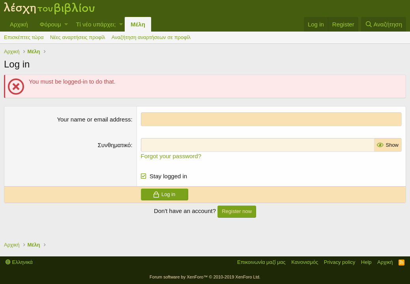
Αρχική (19, 24)
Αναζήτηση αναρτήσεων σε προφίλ (151, 37)
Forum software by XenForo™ (205, 277)
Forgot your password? (171, 156)
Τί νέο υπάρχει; (96, 24)
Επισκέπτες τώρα (24, 37)
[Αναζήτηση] (383, 24)
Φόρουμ (50, 24)
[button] (66, 24)
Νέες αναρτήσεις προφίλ (77, 37)
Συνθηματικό (114, 145)
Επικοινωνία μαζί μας (261, 262)
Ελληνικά (19, 262)
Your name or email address (94, 119)
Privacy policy (339, 262)
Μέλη (138, 24)
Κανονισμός (304, 262)
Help (366, 262)
